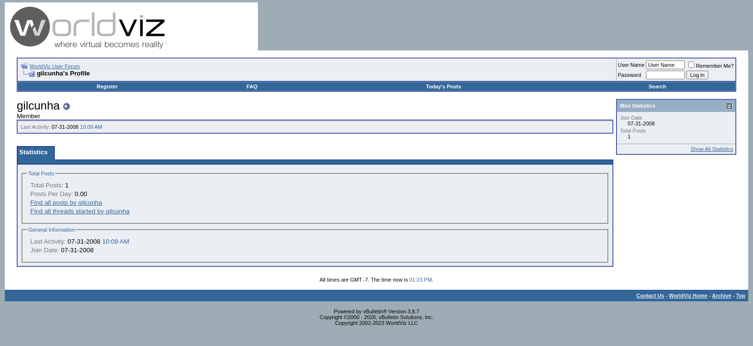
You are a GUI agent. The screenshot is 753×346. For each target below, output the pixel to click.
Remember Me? (711, 66)
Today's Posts (443, 86)
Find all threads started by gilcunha (80, 211)
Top (740, 295)
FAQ (251, 86)
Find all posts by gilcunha (66, 202)
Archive (721, 295)
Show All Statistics (712, 149)
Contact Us (650, 295)
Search (658, 86)
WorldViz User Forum (55, 66)
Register (107, 86)
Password (629, 75)
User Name (631, 65)
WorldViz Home (688, 295)
